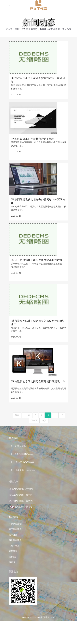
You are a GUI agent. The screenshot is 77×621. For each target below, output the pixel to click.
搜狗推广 (13, 557)
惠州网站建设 (15, 540)
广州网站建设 (15, 524)
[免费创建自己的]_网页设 (21, 507)
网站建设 (13, 551)
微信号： (13, 562)
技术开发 (13, 535)
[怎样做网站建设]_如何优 (21, 501)
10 (47, 415)
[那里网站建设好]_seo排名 (21, 489)
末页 (44, 420)
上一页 (27, 415)
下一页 (34, 420)
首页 (17, 415)
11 (55, 415)
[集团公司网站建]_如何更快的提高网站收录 (37, 260)
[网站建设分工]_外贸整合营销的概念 (33, 138)
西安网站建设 (15, 529)
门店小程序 (14, 546)
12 (61, 415)
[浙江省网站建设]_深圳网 (21, 495)
